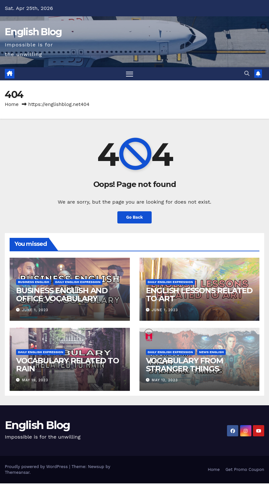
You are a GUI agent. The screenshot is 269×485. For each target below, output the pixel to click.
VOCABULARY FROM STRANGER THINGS (184, 366)
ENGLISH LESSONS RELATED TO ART (199, 296)
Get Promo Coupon (244, 471)
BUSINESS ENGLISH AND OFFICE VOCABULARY (62, 296)
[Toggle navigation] (129, 74)
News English (211, 353)
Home (12, 106)
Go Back (134, 219)
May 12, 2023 (165, 382)
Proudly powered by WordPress (37, 468)
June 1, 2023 (35, 312)
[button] (246, 74)
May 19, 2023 (35, 382)
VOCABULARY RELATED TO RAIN (67, 366)
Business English (33, 283)
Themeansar (17, 474)
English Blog (33, 32)
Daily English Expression (77, 283)
